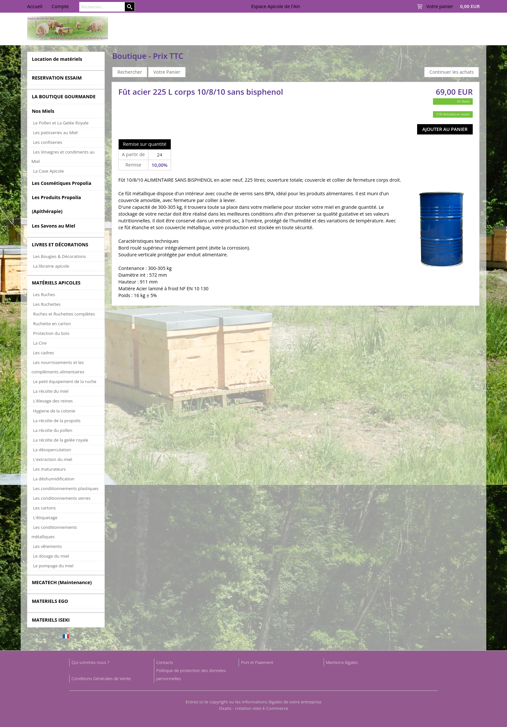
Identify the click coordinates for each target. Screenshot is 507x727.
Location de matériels (57, 59)
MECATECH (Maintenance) (62, 582)
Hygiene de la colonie (54, 411)
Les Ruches (44, 294)
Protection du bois (51, 333)
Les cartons (44, 508)
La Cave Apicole (48, 171)
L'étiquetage (45, 517)
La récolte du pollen (52, 430)
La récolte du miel (50, 391)
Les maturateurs (49, 469)
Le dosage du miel (51, 556)
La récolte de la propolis (57, 420)
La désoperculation (52, 450)
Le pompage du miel (53, 566)
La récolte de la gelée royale (60, 440)
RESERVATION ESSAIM (57, 78)
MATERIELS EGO (50, 601)
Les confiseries (47, 142)
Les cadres (43, 353)
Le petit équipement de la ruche (64, 381)
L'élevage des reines (53, 401)
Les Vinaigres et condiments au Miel (62, 156)
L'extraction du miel (52, 459)
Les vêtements (47, 546)
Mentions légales (342, 662)
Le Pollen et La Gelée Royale (61, 123)
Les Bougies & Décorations (59, 256)
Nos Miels (43, 111)
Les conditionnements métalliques (54, 532)
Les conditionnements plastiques (65, 488)
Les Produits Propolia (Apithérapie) (56, 204)
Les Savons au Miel (53, 226)
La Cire (40, 343)
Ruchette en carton (52, 323)
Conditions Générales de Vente (101, 678)
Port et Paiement (257, 662)
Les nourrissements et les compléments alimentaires (57, 367)
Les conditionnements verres (62, 498)
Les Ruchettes (46, 304)
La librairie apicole (51, 266)
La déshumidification (53, 479)
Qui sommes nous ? (90, 662)
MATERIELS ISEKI (51, 620)
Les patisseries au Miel (55, 132)
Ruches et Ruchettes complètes (64, 314)
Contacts (164, 662)
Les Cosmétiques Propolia (61, 183)
